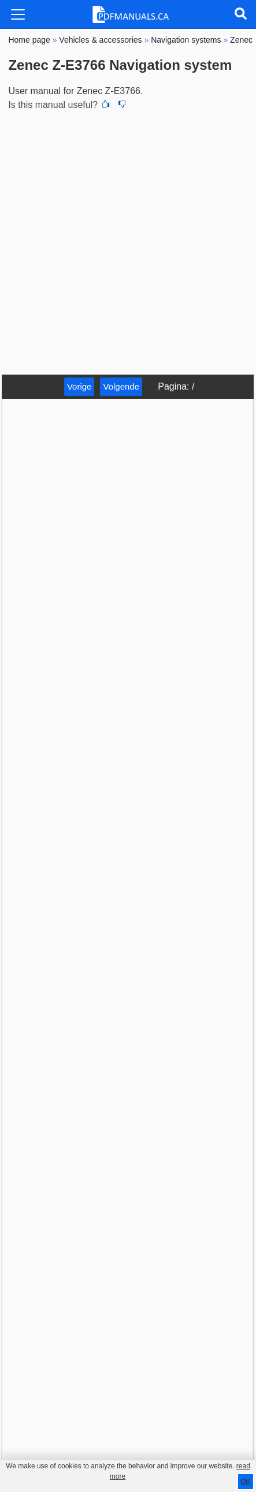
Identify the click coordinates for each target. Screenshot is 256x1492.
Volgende (121, 386)
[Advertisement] (128, 241)
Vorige (79, 386)
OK (245, 1482)
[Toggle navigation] (18, 14)
